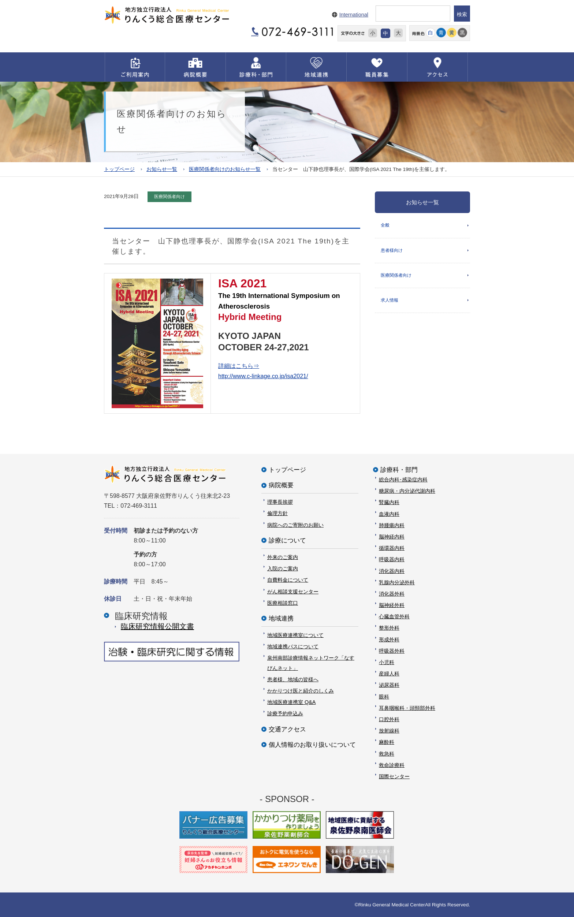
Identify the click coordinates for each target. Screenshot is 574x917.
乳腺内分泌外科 (397, 582)
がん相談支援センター (292, 591)
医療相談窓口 (282, 603)
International (353, 15)
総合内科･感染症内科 (403, 479)
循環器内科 (392, 548)
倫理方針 (277, 513)
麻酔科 (386, 742)
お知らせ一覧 (161, 169)
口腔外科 (389, 719)
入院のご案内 (282, 568)
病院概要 (281, 485)
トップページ (119, 169)
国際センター (394, 776)
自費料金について (287, 580)
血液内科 (389, 514)
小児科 (386, 662)
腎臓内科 (389, 502)
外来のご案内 (282, 557)
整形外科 (389, 628)
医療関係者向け (396, 275)
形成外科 (389, 639)
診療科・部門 (399, 469)
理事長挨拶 (280, 502)
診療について (287, 540)
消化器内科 (392, 571)
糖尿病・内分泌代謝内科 (407, 491)
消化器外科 (392, 594)
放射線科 (389, 731)
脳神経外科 (392, 605)
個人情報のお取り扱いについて (312, 744)
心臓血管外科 (394, 616)
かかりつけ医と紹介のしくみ (300, 691)
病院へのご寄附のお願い (295, 525)
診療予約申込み (285, 713)
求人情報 (389, 300)
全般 (385, 225)
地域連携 (281, 618)
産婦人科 (389, 673)
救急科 (386, 754)
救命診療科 (392, 765)
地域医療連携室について (295, 635)
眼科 (384, 697)
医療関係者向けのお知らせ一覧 (225, 169)
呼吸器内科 (392, 559)
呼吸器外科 (392, 651)
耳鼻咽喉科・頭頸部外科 (407, 708)
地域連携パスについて (292, 646)
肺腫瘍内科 (392, 525)
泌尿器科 (389, 685)
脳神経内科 (392, 537)
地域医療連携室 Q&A (291, 702)
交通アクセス (287, 729)
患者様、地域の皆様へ (292, 679)
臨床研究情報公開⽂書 (157, 626)
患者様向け (392, 250)
